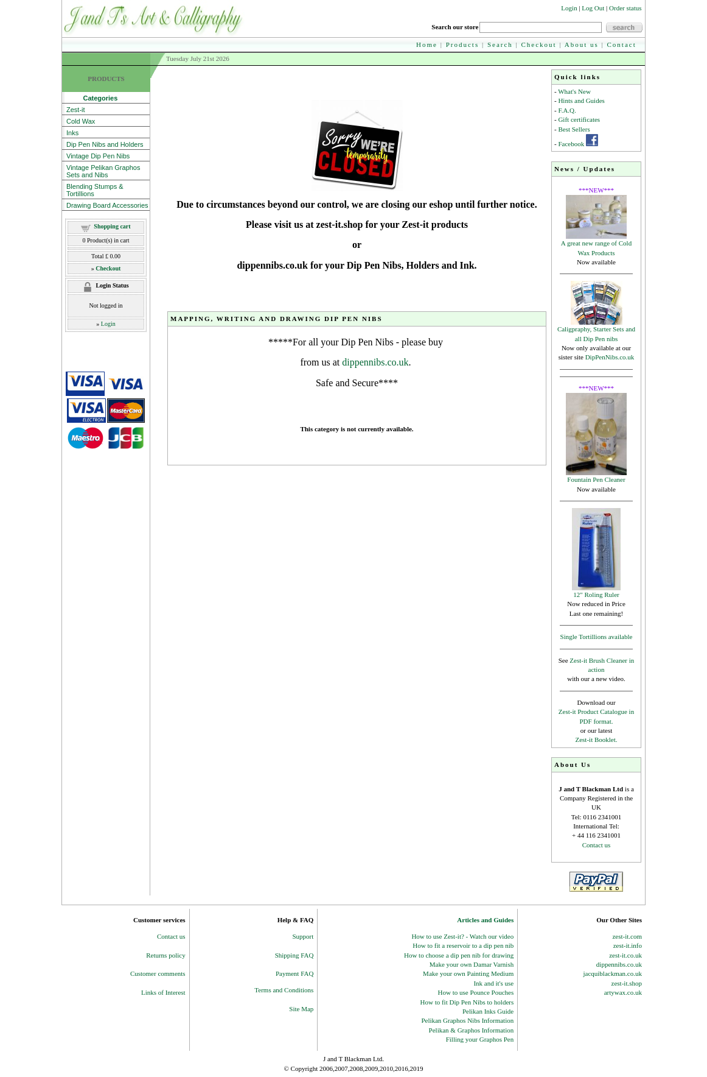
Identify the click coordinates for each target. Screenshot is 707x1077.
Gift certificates (579, 119)
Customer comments (158, 973)
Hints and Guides (581, 100)
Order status (625, 8)
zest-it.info (627, 945)
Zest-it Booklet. (596, 739)
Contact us (596, 845)
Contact (621, 44)
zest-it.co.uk (625, 955)
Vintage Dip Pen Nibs (98, 156)
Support (303, 936)
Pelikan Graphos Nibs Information (467, 1020)
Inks (72, 132)
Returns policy (165, 955)
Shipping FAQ (294, 955)
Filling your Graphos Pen (480, 1039)
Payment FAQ (294, 973)
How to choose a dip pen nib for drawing (459, 955)
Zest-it (75, 109)
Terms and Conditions (283, 990)
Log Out (593, 8)
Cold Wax (80, 121)
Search (500, 44)
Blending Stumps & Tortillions (95, 190)
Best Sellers (574, 129)
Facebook (571, 143)
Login (569, 8)
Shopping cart (112, 226)
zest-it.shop (626, 983)
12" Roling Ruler (596, 594)
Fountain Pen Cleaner (596, 479)
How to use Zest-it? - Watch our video (462, 936)
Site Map (301, 1008)
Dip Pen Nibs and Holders (105, 144)
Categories (91, 98)
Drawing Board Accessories (107, 205)
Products (462, 44)
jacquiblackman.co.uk (612, 973)
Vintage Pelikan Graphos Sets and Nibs (103, 171)
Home (426, 44)
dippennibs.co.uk (375, 362)
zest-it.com (627, 936)
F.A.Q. (567, 110)
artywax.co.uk (623, 992)
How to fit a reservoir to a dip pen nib (463, 945)
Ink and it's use (493, 983)
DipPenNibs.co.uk (610, 357)
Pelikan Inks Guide (488, 1011)
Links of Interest (163, 992)
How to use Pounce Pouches (476, 992)
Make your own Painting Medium (468, 973)
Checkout (539, 44)
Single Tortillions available (596, 636)
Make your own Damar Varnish (472, 964)
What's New (574, 91)
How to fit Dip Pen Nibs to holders (467, 1002)
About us (582, 44)
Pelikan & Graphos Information (471, 1030)
